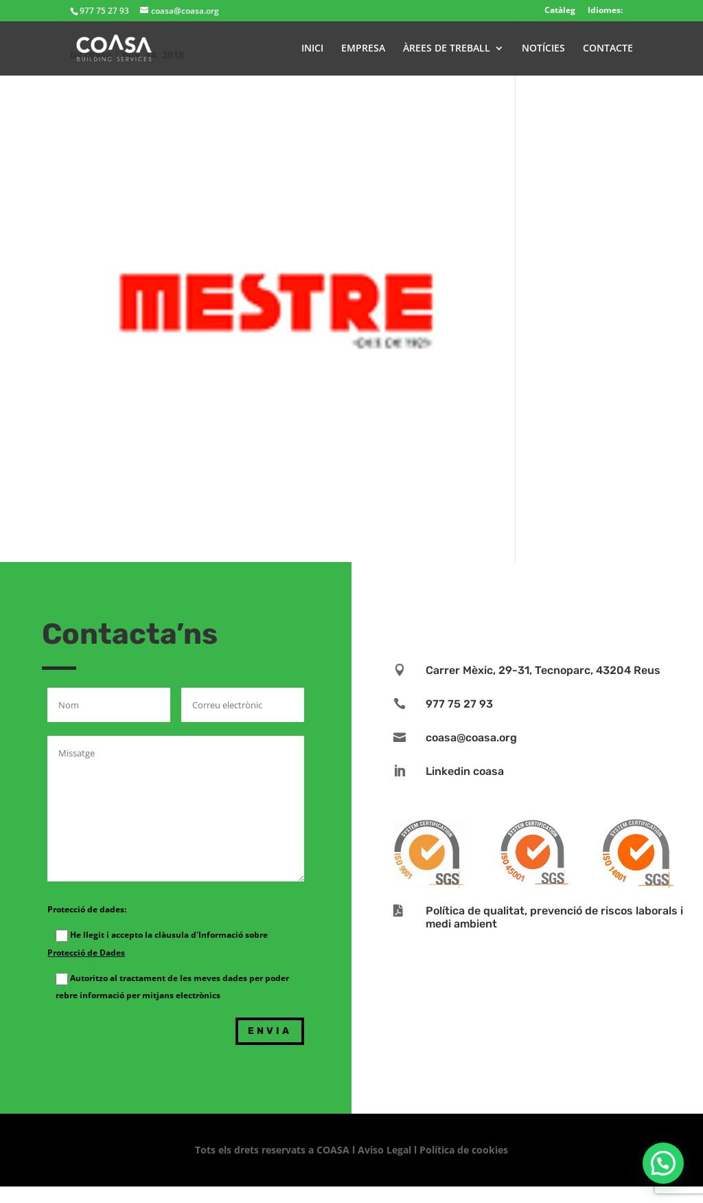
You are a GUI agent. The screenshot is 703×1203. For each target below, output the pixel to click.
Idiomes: (605, 10)
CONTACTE (608, 48)
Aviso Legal (384, 1149)
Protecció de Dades (86, 952)
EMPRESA (363, 48)
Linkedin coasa (465, 771)
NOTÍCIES (543, 48)
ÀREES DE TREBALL (446, 48)
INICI (312, 48)
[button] (663, 1163)
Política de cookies (463, 1149)
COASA (334, 1149)
